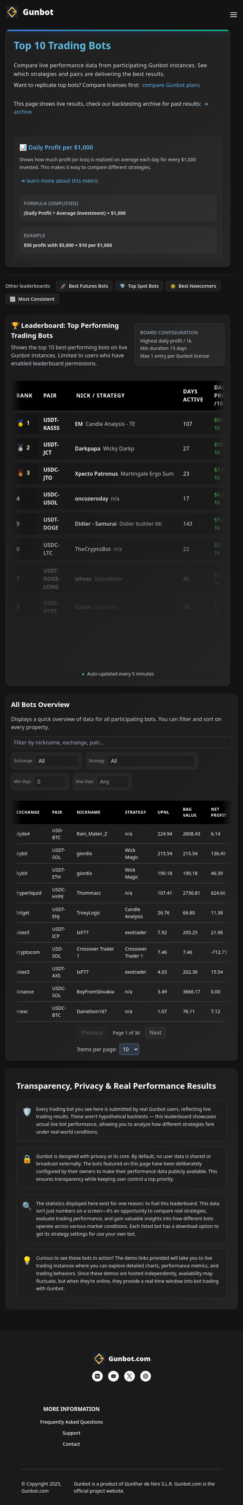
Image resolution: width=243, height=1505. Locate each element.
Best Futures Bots (84, 285)
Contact (71, 1444)
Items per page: (97, 1049)
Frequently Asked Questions (71, 1422)
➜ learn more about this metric (59, 180)
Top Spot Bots (139, 285)
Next (155, 1032)
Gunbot (29, 12)
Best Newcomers (193, 285)
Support (72, 1433)
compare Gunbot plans (171, 85)
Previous (92, 1032)
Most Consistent (32, 298)
